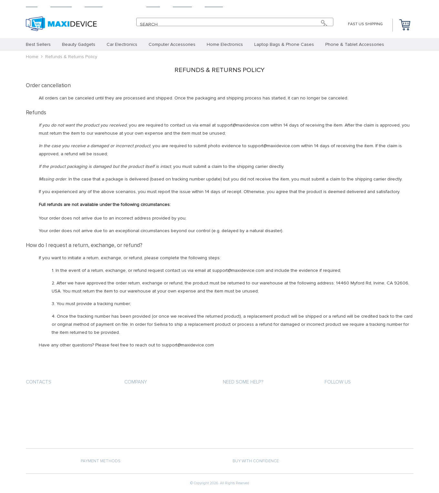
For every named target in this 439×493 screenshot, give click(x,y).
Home (31, 5)
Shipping (93, 5)
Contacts (38, 382)
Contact (214, 5)
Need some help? (243, 382)
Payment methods (241, 396)
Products (61, 5)
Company (135, 382)
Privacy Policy (139, 408)
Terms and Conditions (148, 419)
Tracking (182, 5)
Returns (124, 5)
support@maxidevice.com (56, 397)
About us (134, 396)
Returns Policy (239, 419)
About (153, 5)
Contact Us (136, 431)
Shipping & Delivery (243, 408)
